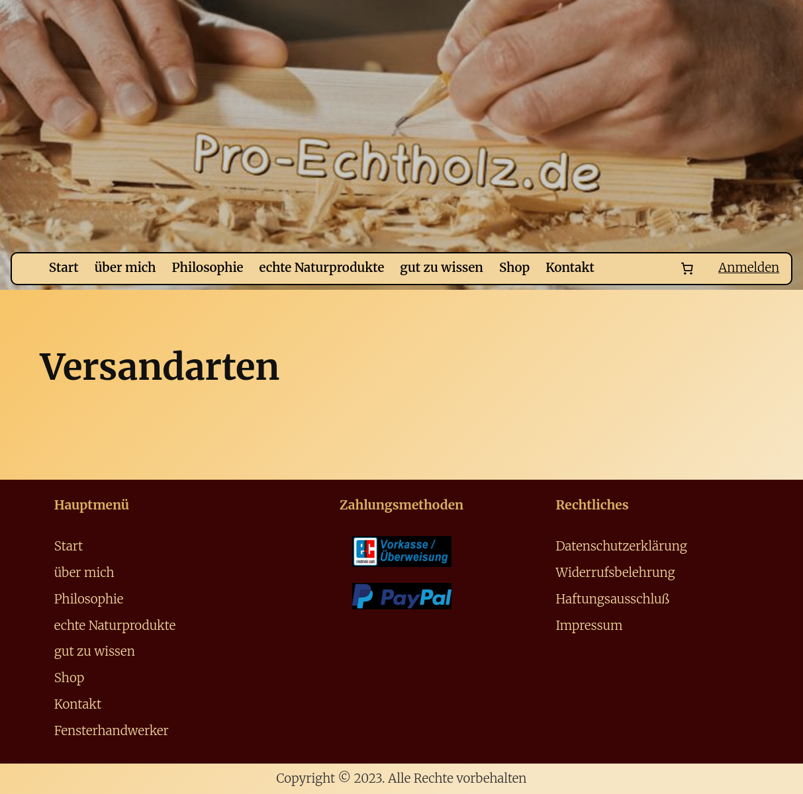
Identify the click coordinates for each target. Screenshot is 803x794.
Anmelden (753, 268)
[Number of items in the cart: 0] (696, 269)
